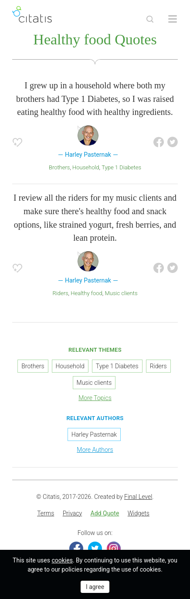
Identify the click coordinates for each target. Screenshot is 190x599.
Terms (45, 513)
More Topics (95, 397)
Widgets (138, 513)
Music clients (121, 293)
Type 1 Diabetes (121, 167)
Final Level (138, 496)
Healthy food (86, 293)
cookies (61, 560)
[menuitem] (45, 513)
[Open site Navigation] (172, 19)
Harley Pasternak (94, 434)
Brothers (59, 167)
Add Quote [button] (105, 513)
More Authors (95, 449)
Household (85, 167)
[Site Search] (150, 19)
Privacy (72, 513)
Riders (60, 293)
